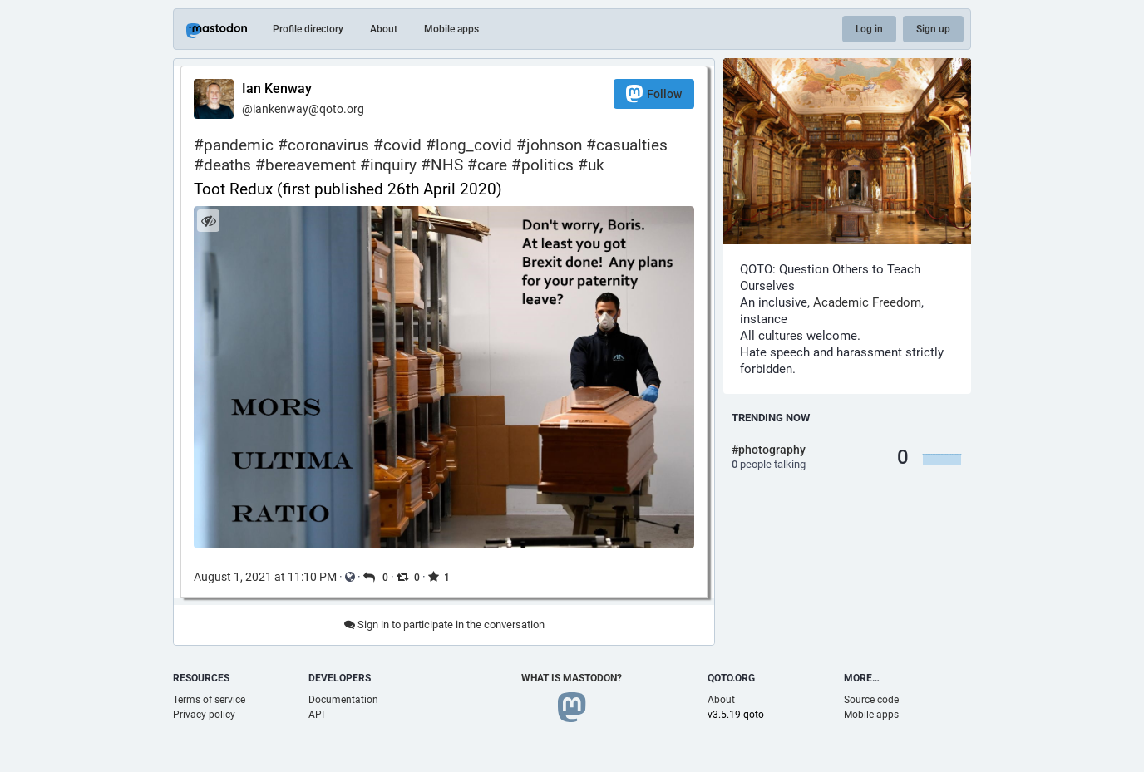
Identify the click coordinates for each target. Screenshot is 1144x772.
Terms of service (209, 700)
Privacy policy (204, 714)
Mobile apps (451, 29)
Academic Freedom (867, 302)
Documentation (343, 700)
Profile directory (308, 29)
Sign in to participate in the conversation (444, 624)
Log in (869, 29)
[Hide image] (208, 220)
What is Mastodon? (571, 678)
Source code (871, 700)
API (316, 714)
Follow (654, 93)
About (383, 29)
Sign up (933, 29)
